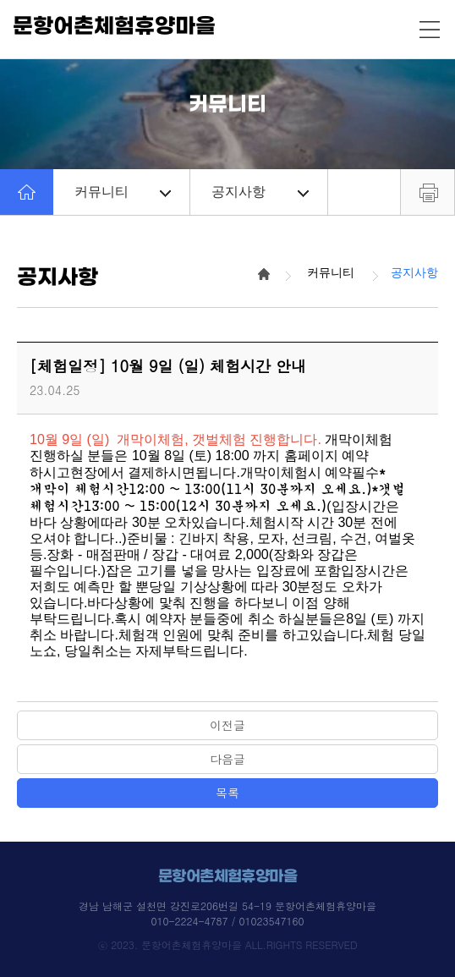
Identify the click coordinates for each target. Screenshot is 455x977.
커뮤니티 (122, 191)
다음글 (227, 758)
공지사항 (259, 191)
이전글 (227, 724)
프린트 (427, 192)
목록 (227, 792)
